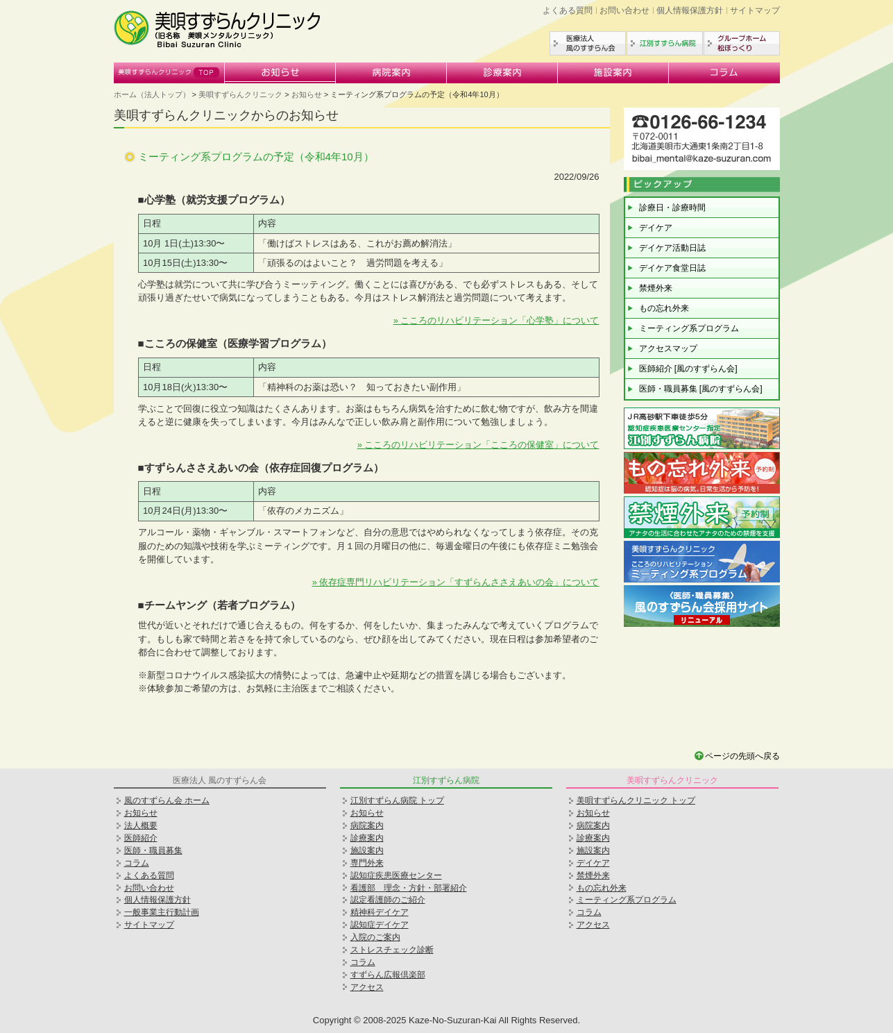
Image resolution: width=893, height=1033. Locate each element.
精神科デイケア (379, 912)
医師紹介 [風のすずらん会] (688, 368)
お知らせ (280, 72)
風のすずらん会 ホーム (167, 800)
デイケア (655, 228)
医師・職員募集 (153, 850)
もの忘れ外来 (664, 308)
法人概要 (141, 825)
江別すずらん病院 (665, 43)
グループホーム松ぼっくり (742, 43)
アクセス (367, 987)
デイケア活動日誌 (672, 248)
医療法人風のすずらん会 (588, 43)
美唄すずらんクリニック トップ (636, 800)
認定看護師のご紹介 (387, 900)
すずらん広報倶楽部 (387, 975)
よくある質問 (568, 10)
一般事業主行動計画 (161, 912)
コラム (724, 72)
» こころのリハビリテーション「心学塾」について (496, 320)
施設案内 (613, 72)
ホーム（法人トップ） (152, 94)
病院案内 (391, 72)
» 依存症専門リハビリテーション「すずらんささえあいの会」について (455, 582)
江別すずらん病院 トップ (397, 800)
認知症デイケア (379, 925)
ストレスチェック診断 (392, 950)
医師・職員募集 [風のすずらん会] (701, 389)
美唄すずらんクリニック (169, 72)
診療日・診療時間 (672, 207)
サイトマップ (755, 10)
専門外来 (367, 863)
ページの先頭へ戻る (742, 756)
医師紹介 (141, 838)
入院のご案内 (375, 937)
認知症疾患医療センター (396, 875)
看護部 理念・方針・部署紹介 (408, 888)
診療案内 (502, 72)
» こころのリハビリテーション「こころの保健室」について (478, 444)
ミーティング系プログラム (689, 328)
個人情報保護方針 (689, 10)
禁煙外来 (655, 288)
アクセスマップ (668, 348)
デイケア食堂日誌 (672, 268)
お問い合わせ (624, 10)
